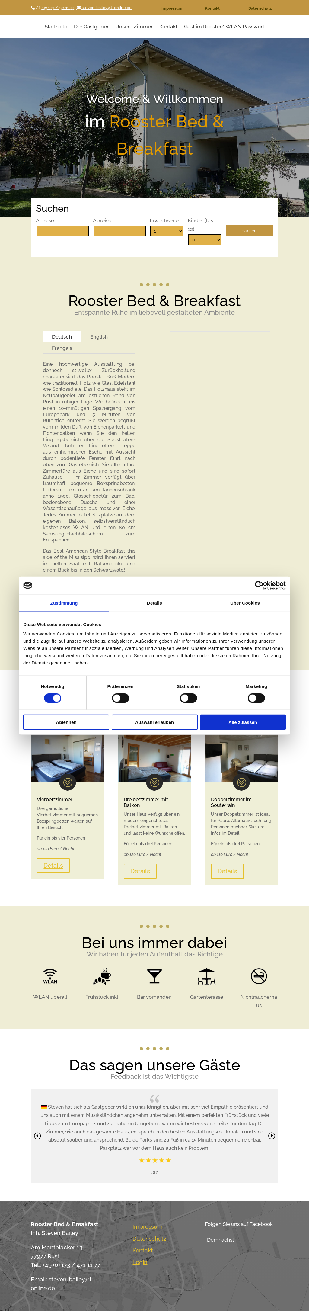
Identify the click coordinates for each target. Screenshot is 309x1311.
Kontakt (212, 8)
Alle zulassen (242, 722)
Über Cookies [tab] (245, 602)
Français (62, 348)
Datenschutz (260, 8)
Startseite (56, 27)
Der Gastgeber (91, 27)
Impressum (171, 8)
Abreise (102, 220)
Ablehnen (66, 722)
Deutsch (62, 337)
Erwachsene (164, 220)
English (99, 337)
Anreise (45, 220)
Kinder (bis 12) (200, 224)
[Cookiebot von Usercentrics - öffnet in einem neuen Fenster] (259, 585)
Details (53, 865)
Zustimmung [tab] (64, 602)
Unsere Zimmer (134, 27)
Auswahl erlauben (154, 722)
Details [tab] (154, 602)
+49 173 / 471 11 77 (57, 7)
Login (139, 1262)
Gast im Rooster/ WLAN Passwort (224, 27)
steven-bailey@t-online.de (104, 7)
